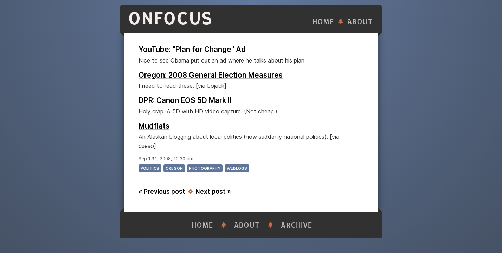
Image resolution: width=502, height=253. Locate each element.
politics (150, 168)
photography (204, 168)
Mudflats (154, 126)
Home (323, 22)
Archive (297, 225)
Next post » (213, 191)
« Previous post (162, 191)
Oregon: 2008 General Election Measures (211, 75)
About (360, 22)
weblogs (237, 168)
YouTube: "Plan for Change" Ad (192, 49)
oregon (174, 168)
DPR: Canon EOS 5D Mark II (185, 100)
